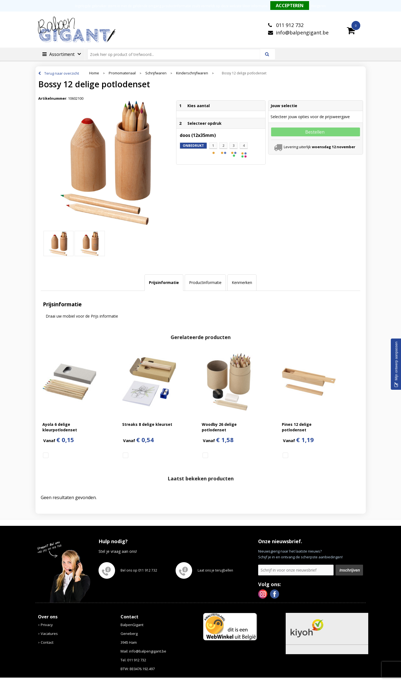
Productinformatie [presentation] (205, 282)
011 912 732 (289, 25)
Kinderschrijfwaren (192, 73)
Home (94, 73)
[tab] (163, 282)
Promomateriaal (122, 73)
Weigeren (318, 6)
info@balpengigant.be (302, 32)
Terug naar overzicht (61, 73)
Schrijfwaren (156, 73)
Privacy (47, 624)
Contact (47, 642)
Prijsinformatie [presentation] (164, 282)
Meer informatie (255, 6)
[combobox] (176, 54)
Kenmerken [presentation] (242, 282)
